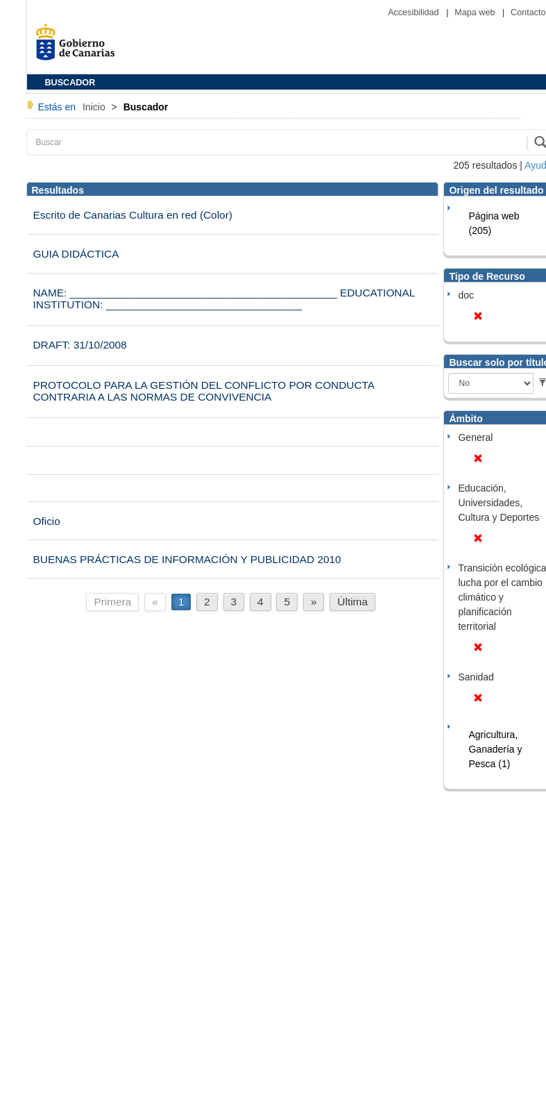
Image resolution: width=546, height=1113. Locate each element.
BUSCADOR (70, 82)
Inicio (95, 106)
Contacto (528, 12)
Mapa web (475, 12)
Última (352, 602)
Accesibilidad (414, 12)
